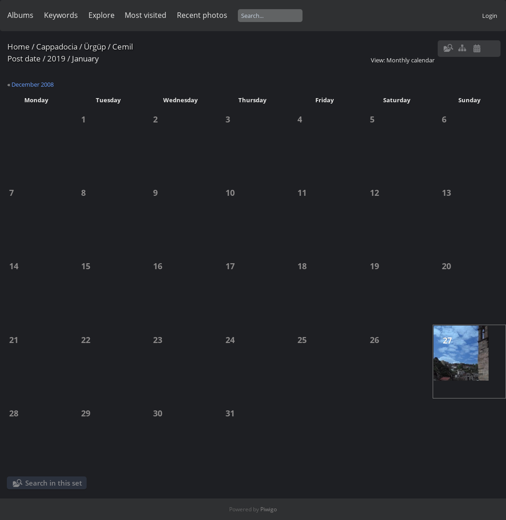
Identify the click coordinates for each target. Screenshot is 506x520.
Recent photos (202, 15)
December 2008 (32, 84)
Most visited (145, 15)
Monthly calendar (410, 60)
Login (489, 15)
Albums (20, 15)
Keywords (61, 15)
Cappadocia (56, 46)
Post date (24, 58)
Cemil (122, 46)
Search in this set (53, 482)
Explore (101, 15)
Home (18, 46)
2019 (56, 58)
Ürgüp (95, 46)
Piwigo (268, 509)
